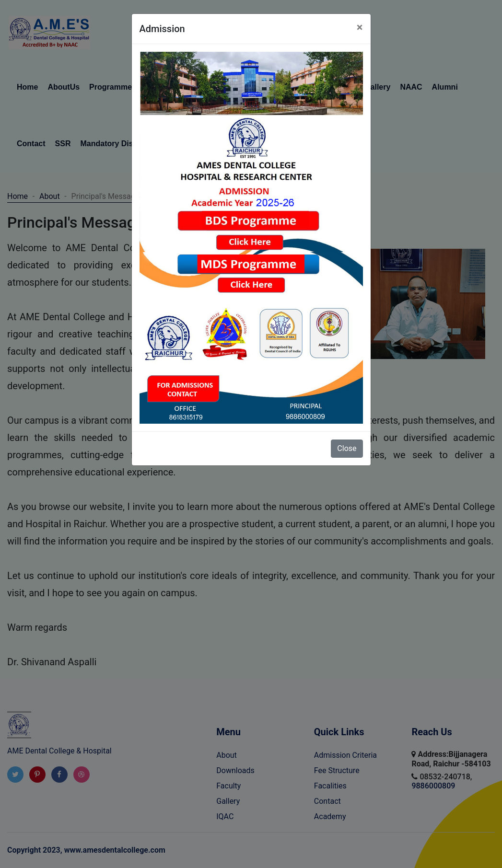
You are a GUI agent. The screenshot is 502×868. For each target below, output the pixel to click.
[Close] (360, 27)
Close (346, 448)
